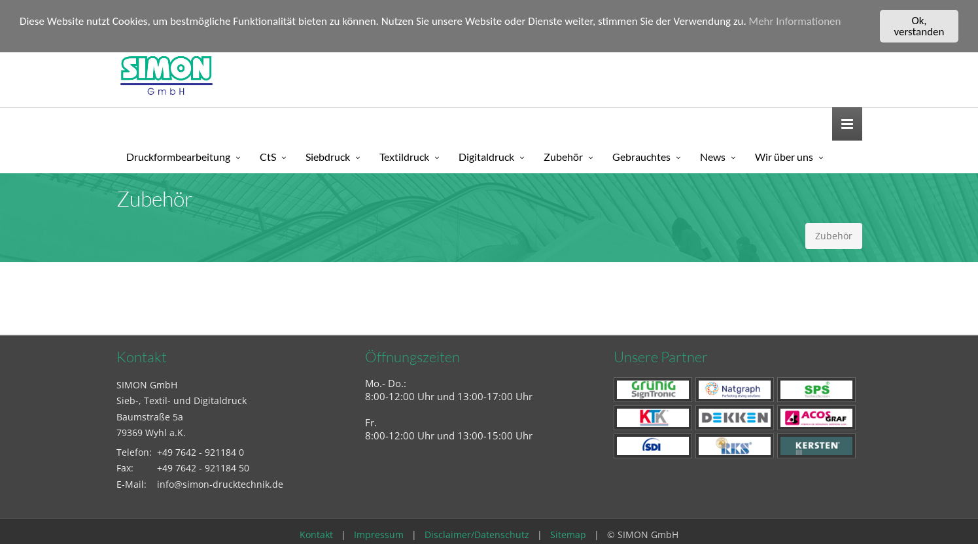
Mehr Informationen (795, 21)
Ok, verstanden (919, 26)
